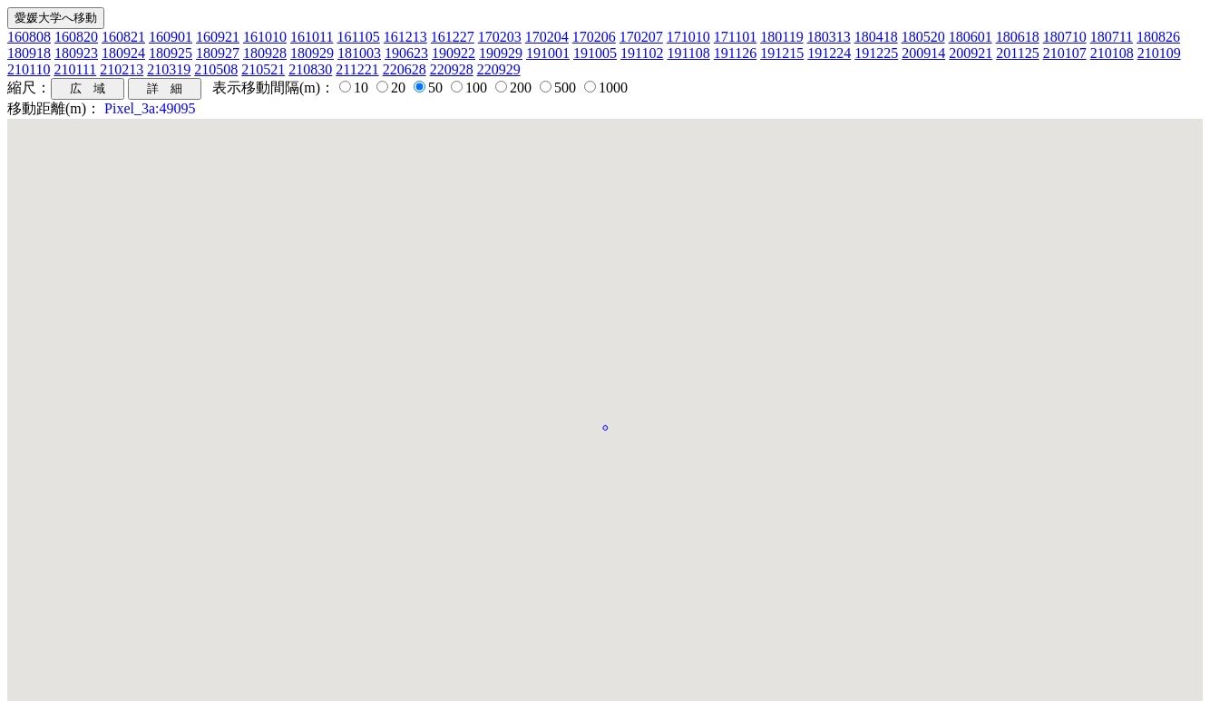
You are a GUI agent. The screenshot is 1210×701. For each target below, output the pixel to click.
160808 (29, 36)
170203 (500, 36)
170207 (641, 36)
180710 (1065, 36)
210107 (1065, 53)
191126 (735, 53)
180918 (29, 53)
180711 (1111, 36)
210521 (263, 69)
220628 (404, 69)
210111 (75, 69)
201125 (1017, 53)
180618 (1017, 36)
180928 (265, 53)
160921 (217, 36)
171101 (735, 36)
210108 (1112, 53)
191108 (688, 53)
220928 (451, 69)
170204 (547, 36)
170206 (594, 36)
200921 (970, 53)
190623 (406, 53)
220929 (499, 69)
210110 (28, 69)
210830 (310, 69)
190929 (500, 53)
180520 (923, 36)
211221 (357, 69)
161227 (452, 36)
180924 (123, 53)
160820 (76, 36)
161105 (358, 36)
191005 (595, 53)
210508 (216, 69)
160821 (123, 36)
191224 (829, 53)
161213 (405, 36)
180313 (829, 36)
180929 (312, 53)
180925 (170, 53)
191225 (876, 53)
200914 (923, 53)
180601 (970, 36)
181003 (359, 53)
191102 (641, 53)
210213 (121, 69)
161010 (265, 36)
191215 (782, 53)
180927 (217, 53)
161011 (311, 36)
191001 (548, 53)
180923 (76, 53)
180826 (1158, 36)
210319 (168, 69)
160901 (170, 36)
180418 (876, 36)
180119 (781, 36)
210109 (1159, 53)
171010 (688, 36)
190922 (453, 53)
